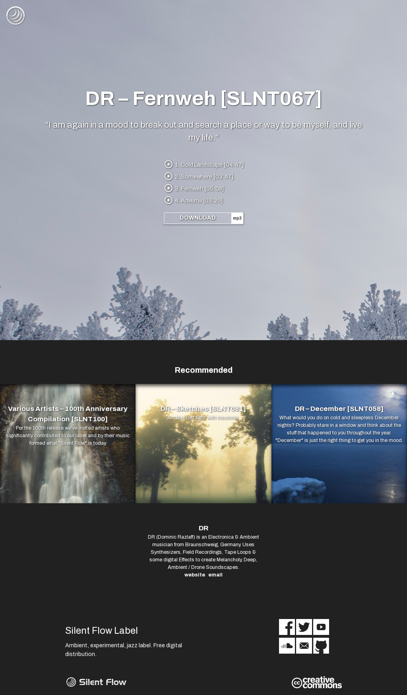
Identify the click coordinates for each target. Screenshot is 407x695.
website (194, 575)
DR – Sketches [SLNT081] (203, 409)
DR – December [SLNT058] (339, 409)
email (215, 575)
